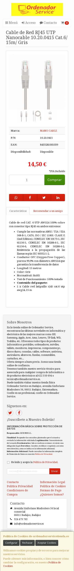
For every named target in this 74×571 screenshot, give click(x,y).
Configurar (11, 542)
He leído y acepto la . (34, 462)
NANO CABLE (48, 130)
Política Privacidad (20, 486)
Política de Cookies (53, 486)
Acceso (29, 23)
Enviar (54, 471)
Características (18, 210)
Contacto (48, 23)
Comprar (55, 179)
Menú (11, 23)
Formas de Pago (50, 490)
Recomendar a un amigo (48, 210)
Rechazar (27, 542)
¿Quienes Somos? (52, 494)
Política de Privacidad (43, 454)
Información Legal (52, 482)
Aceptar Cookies (46, 542)
